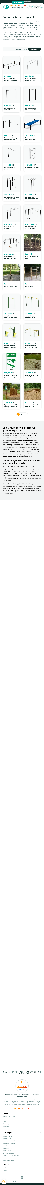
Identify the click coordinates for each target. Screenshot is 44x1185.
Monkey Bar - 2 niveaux (9, 227)
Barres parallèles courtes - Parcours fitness (10, 80)
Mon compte (6, 1126)
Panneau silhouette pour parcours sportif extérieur (11, 377)
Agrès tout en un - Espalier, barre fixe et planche (11, 347)
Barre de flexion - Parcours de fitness (31, 197)
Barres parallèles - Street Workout (31, 79)
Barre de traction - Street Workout (10, 109)
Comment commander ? (9, 1116)
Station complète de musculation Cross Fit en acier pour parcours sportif (32, 348)
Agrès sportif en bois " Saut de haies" (32, 405)
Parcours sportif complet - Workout (10, 257)
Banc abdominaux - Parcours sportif (31, 138)
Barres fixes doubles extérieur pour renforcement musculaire (31, 318)
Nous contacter (28, 1)
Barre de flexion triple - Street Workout (11, 138)
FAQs (4, 1128)
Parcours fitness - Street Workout (30, 227)
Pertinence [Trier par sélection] (34, 49)
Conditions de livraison (9, 1119)
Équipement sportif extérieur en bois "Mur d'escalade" (11, 406)
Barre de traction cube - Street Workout (11, 197)
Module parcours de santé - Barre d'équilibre (31, 377)
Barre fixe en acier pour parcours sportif (11, 316)
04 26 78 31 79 (18, 5)
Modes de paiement (8, 1123)
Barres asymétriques (11, 286)
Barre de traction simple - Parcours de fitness (31, 109)
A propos (5, 1121)
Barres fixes (29, 286)
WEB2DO (31, 1181)
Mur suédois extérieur (32, 167)
